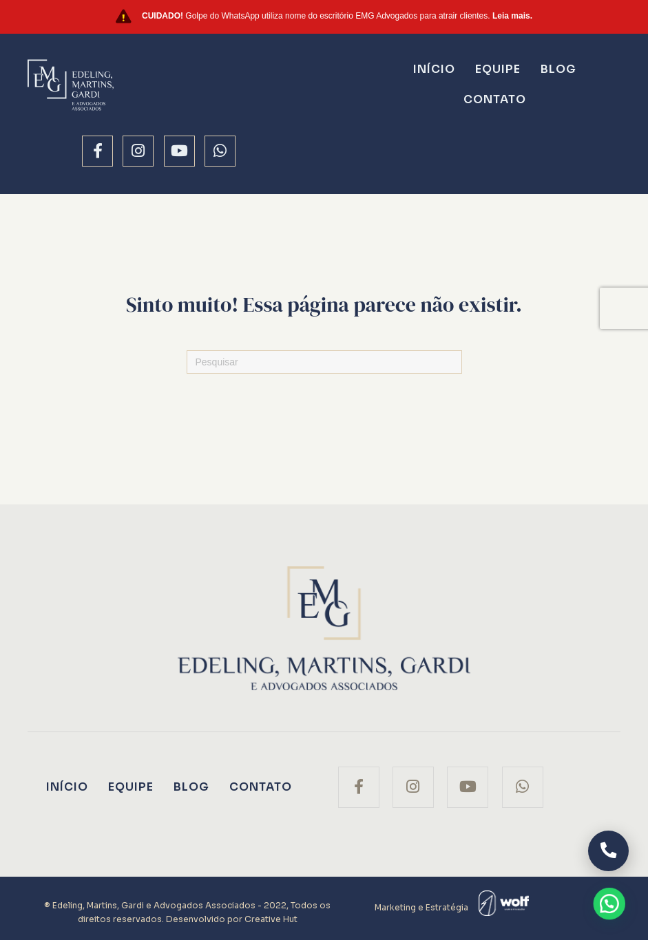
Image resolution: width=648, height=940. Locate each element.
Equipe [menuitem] (498, 69)
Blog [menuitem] (558, 69)
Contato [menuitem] (494, 99)
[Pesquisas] (324, 362)
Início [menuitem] (434, 69)
